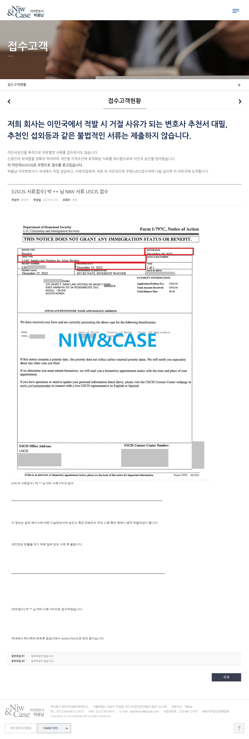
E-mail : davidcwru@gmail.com (139, 712)
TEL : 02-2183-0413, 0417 (67, 712)
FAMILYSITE (50, 729)
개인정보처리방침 (20, 729)
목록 (226, 678)
